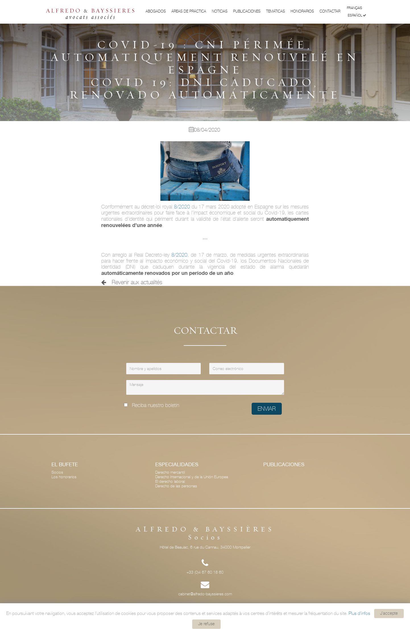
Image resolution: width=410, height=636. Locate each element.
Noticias (219, 11)
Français (356, 7)
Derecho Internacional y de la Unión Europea (191, 477)
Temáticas (275, 11)
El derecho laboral (170, 481)
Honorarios (302, 11)
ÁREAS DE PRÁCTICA (188, 11)
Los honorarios (63, 477)
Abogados (156, 11)
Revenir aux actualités (131, 282)
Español (357, 15)
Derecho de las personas (176, 486)
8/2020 (182, 207)
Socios (57, 472)
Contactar (330, 11)
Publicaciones (246, 11)
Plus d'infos (359, 613)
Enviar (267, 408)
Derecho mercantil (170, 472)
